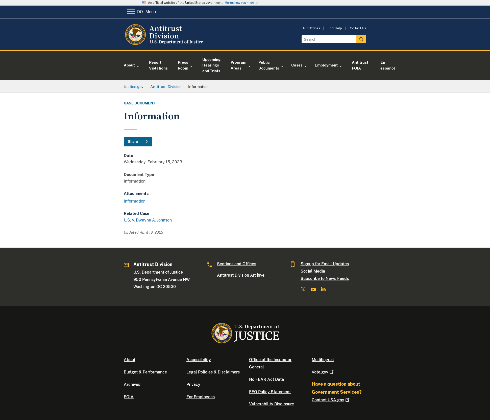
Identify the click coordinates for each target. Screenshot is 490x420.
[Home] (165, 44)
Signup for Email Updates (325, 263)
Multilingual (323, 359)
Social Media (313, 271)
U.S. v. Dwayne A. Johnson (148, 220)
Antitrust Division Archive (240, 275)
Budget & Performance (145, 372)
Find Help (334, 28)
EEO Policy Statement (270, 391)
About (129, 359)
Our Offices (311, 28)
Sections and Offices (236, 263)
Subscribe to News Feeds (325, 278)
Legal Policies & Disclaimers (213, 372)
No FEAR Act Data (266, 379)
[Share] (138, 141)
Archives (132, 384)
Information (134, 201)
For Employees (200, 396)
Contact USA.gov (331, 399)
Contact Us (357, 28)
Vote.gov (323, 372)
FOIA (129, 396)
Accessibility (198, 359)
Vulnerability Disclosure (271, 404)
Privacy (193, 384)
